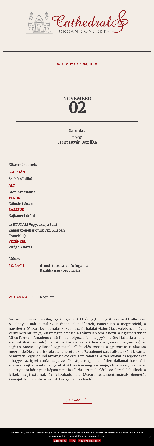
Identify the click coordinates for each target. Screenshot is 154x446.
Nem (72, 440)
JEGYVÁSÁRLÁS (77, 400)
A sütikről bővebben (89, 440)
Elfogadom (60, 440)
